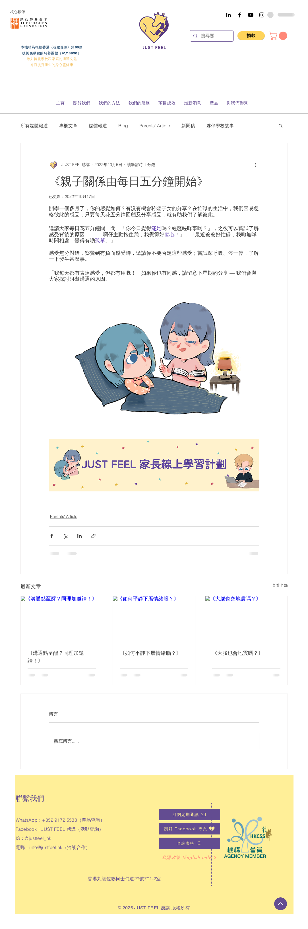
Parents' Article (154, 125)
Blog (123, 125)
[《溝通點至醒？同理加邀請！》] (62, 619)
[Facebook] (239, 15)
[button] (279, 36)
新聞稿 (188, 125)
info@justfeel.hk (45, 847)
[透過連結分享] (93, 536)
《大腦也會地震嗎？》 (237, 653)
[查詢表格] (189, 843)
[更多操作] (256, 164)
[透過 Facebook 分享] (51, 536)
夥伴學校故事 (220, 125)
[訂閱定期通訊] (189, 814)
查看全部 (280, 585)
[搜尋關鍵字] (211, 35)
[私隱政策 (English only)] (189, 857)
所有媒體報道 (34, 125)
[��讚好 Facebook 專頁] (189, 828)
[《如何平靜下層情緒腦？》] (154, 619)
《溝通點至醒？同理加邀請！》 (56, 656)
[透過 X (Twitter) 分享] (65, 536)
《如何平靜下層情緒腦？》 (150, 653)
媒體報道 (98, 125)
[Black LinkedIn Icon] (228, 15)
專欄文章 (68, 125)
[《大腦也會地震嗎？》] (246, 619)
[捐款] (251, 35)
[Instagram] (262, 15)
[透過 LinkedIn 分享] (79, 536)
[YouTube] (250, 15)
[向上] (280, 903)
